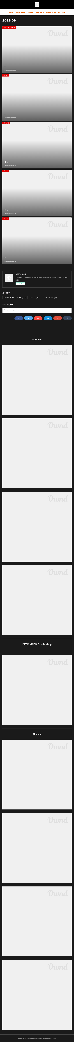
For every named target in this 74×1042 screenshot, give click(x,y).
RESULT (31, 12)
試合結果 (6, 123)
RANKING (40, 12)
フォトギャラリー (9, 27)
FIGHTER (34, 298)
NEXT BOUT (20, 12)
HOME (11, 12)
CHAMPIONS (51, 12)
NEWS (6, 75)
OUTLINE (61, 12)
